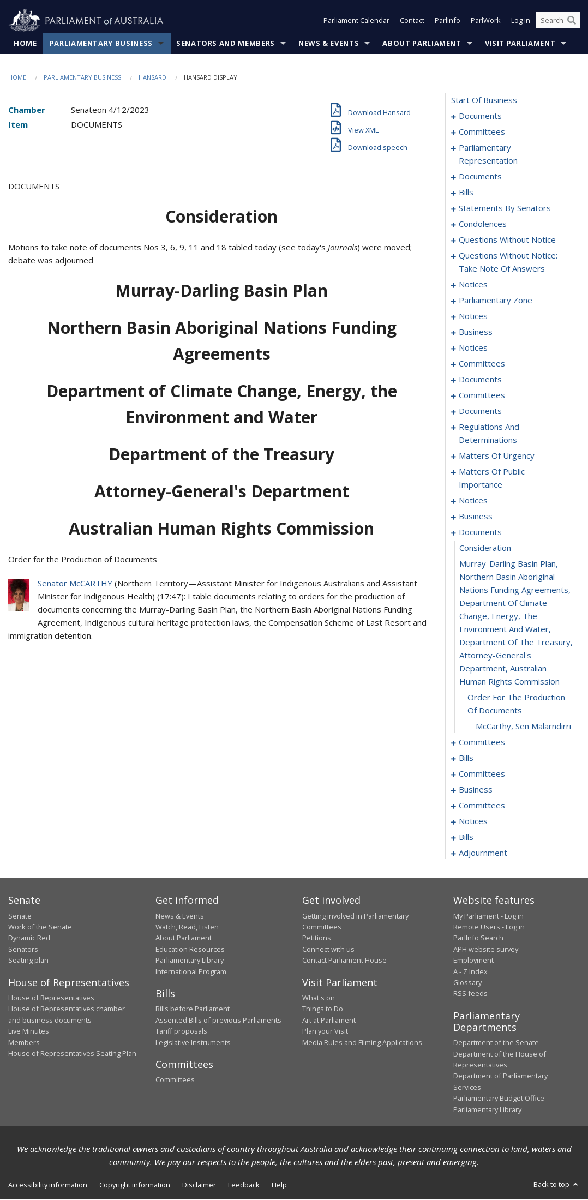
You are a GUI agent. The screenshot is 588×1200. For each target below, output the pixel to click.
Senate (20, 916)
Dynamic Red (29, 938)
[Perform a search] (571, 21)
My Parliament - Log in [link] (488, 916)
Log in (520, 21)
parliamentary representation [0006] (488, 154)
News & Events (328, 43)
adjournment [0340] (483, 853)
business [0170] (476, 332)
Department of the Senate (496, 1043)
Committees (175, 1080)
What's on (318, 998)
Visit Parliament (520, 43)
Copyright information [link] (134, 1185)
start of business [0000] (484, 100)
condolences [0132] (483, 224)
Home (25, 43)
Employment (473, 960)
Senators (23, 949)
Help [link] (279, 1185)
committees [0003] (482, 132)
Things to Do (322, 1009)
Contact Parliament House (344, 960)
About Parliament (421, 43)
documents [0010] (480, 176)
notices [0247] (473, 500)
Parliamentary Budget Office (498, 1098)
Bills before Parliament (192, 1009)
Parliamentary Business (101, 43)
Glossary (467, 982)
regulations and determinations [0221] (489, 434)
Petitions (316, 938)
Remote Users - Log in (489, 927)
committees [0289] (482, 805)
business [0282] (476, 789)
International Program (190, 971)
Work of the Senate (40, 927)
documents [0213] (480, 411)
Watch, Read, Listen (187, 927)
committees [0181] (482, 363)
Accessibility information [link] (47, 1185)
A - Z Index (470, 971)
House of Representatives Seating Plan (72, 1053)
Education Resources (190, 949)
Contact (412, 21)
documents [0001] (480, 116)
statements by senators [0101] (505, 208)
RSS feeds (470, 994)
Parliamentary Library (189, 960)
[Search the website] (558, 21)
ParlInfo (447, 21)
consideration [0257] (485, 548)
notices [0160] (473, 284)
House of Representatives (51, 998)
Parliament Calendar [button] (356, 21)
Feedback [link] (244, 1185)
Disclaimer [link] (199, 1185)
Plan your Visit (325, 1031)
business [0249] (476, 516)
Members (24, 1042)
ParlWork (486, 21)
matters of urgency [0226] (497, 456)
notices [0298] (473, 821)
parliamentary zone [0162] (495, 300)
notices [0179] (473, 348)
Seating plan (28, 960)
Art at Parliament (329, 1020)
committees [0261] (482, 742)
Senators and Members (225, 43)
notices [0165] (473, 316)
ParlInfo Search (478, 938)
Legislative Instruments (193, 1042)
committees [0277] (482, 774)
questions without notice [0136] (507, 240)
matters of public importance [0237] (492, 478)
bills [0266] (466, 758)
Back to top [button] (556, 1184)
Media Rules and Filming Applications (362, 1042)
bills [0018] (466, 192)
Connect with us (328, 949)
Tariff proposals (181, 1031)
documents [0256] (480, 532)
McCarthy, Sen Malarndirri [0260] (523, 726)
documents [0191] (480, 379)
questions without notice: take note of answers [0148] (508, 262)
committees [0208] (482, 395)
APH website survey (485, 949)
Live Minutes (28, 1031)
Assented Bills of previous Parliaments (218, 1020)
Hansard (152, 77)
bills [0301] (466, 837)
